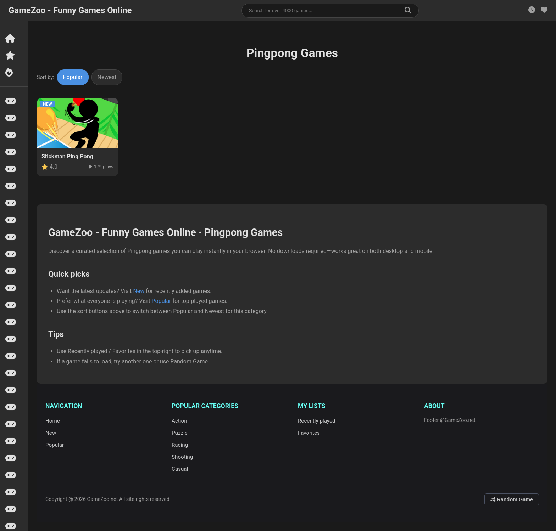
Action (179, 421)
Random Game (511, 499)
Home (52, 421)
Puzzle (180, 433)
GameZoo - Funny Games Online (70, 10)
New (138, 291)
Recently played (316, 421)
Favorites (309, 433)
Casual (180, 469)
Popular (73, 77)
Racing (180, 445)
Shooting (182, 457)
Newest (107, 77)
